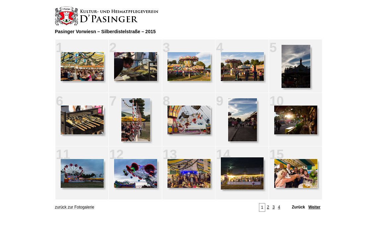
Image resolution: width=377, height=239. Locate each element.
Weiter (314, 207)
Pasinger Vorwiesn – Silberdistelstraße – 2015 (105, 31)
